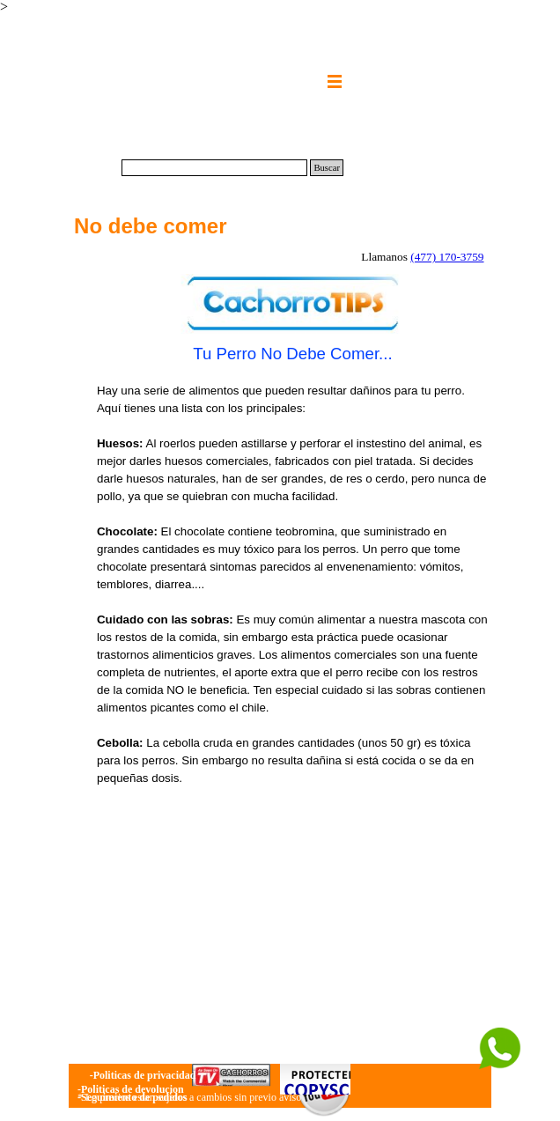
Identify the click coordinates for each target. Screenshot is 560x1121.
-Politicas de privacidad (143, 1075)
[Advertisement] (293, 920)
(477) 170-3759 (446, 256)
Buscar (326, 168)
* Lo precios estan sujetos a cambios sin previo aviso (189, 1097)
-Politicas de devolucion (130, 1089)
